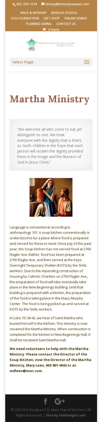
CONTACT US (66, 24)
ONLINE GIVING (75, 19)
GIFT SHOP (52, 19)
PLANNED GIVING (39, 24)
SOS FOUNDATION (25, 19)
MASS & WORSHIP (33, 13)
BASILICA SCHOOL (64, 13)
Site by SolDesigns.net (66, 415)
